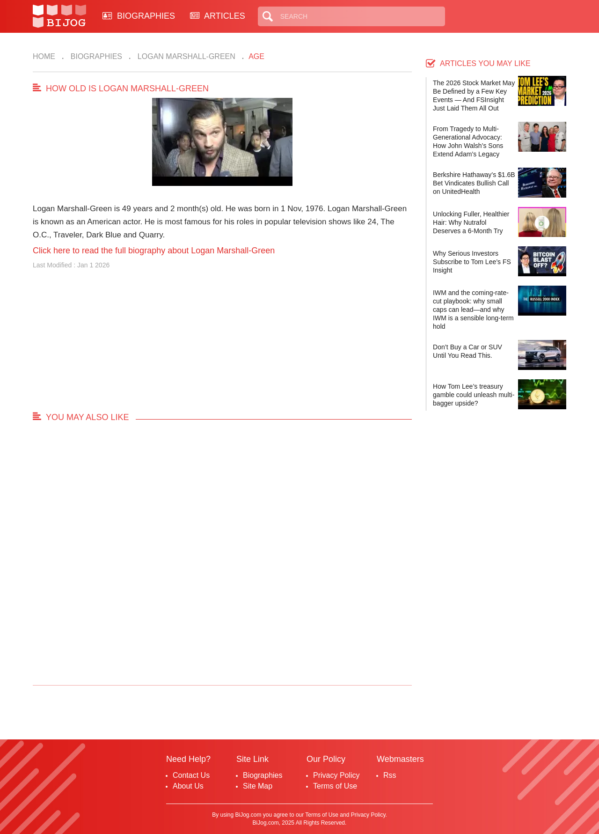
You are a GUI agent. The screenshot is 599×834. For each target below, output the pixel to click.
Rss (389, 775)
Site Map (257, 786)
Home (44, 56)
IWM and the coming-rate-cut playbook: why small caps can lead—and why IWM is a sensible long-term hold (473, 309)
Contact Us (191, 775)
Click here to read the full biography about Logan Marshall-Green (154, 250)
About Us (188, 786)
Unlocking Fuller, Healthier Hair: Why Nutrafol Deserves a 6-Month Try (471, 222)
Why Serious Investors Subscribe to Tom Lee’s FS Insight (472, 262)
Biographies (95, 56)
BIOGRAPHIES (138, 16)
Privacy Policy (336, 775)
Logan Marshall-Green (185, 56)
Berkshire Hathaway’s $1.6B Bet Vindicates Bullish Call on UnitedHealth (474, 183)
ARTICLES (217, 16)
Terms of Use (335, 786)
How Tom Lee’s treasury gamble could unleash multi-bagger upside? (473, 395)
